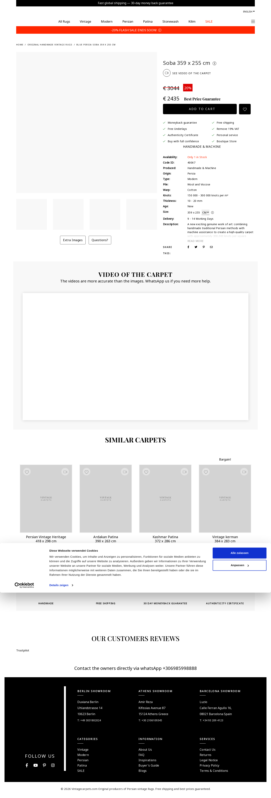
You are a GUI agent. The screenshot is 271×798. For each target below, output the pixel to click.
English (247, 11)
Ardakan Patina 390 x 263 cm (105, 538)
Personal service (227, 134)
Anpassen (240, 770)
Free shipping (225, 122)
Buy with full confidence (183, 140)
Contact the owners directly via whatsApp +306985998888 (135, 670)
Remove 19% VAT (228, 128)
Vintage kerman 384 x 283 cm (225, 538)
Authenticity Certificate (183, 134)
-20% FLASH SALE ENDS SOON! (135, 30)
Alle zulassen (239, 758)
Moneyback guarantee (182, 122)
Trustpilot (172, 55)
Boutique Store (227, 140)
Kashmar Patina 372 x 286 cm (165, 538)
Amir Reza (146, 704)
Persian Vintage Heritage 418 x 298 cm (46, 538)
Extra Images (73, 240)
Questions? (100, 240)
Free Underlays (177, 128)
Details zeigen (58, 790)
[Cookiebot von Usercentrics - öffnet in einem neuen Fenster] (24, 790)
